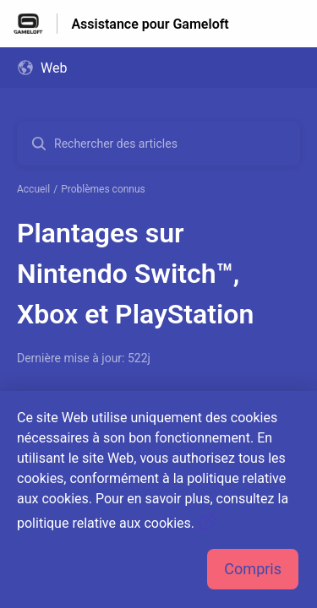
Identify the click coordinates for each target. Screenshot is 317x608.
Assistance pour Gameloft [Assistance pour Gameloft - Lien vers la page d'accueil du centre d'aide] (149, 24)
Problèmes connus (103, 189)
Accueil (33, 189)
